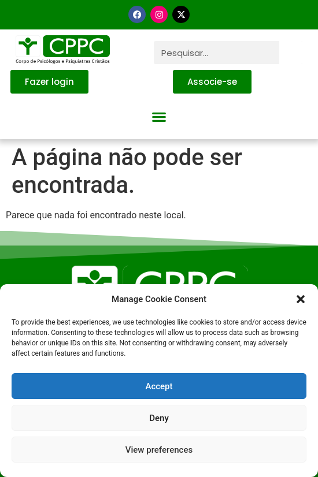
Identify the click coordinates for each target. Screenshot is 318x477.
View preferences (159, 450)
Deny (159, 418)
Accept (158, 386)
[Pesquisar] (290, 52)
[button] (300, 299)
